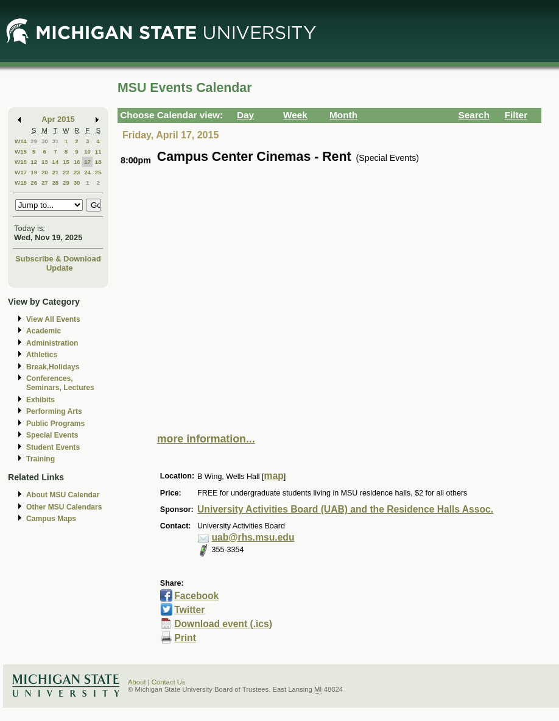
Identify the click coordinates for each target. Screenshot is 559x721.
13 (44, 161)
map (274, 476)
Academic (43, 331)
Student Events (53, 447)
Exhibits (40, 400)
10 (87, 151)
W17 (21, 172)
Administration (52, 343)
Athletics (41, 354)
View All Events (53, 319)
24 (87, 172)
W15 (21, 151)
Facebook (196, 596)
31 (55, 141)
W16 (21, 161)
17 (87, 161)
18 (98, 161)
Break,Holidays (53, 367)
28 (55, 182)
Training (40, 459)
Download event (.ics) (223, 624)
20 (44, 172)
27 (44, 182)
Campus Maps (51, 518)
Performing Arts (54, 411)
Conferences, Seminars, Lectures (60, 383)
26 (33, 182)
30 (44, 141)
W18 (21, 182)
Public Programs (55, 423)
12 (33, 161)
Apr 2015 (58, 119)
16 (77, 161)
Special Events (52, 435)
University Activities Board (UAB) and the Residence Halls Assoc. (345, 509)
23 (77, 172)
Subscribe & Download (58, 258)
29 (33, 141)
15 (66, 161)
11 (98, 151)
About (137, 682)
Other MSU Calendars (64, 507)
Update (59, 267)
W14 (21, 141)
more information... (206, 439)
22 (66, 172)
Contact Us (169, 682)
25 (98, 172)
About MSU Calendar (62, 495)
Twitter (189, 610)
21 (55, 172)
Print (185, 638)
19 (33, 172)
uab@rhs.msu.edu (253, 537)
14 (55, 161)
